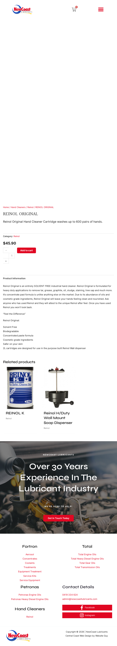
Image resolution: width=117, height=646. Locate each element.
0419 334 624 (70, 594)
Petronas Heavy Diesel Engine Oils (29, 598)
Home (6, 207)
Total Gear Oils (87, 562)
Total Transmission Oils (87, 567)
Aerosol (30, 554)
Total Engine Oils (87, 554)
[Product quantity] (12, 255)
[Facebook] (87, 607)
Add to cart (26, 250)
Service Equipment (30, 579)
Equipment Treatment (29, 571)
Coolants (30, 562)
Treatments (30, 567)
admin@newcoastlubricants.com (79, 598)
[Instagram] (87, 615)
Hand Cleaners (18, 207)
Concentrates (30, 558)
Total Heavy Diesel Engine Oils (87, 558)
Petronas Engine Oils (30, 594)
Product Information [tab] (14, 278)
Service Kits (29, 575)
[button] (101, 9)
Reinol (30, 207)
